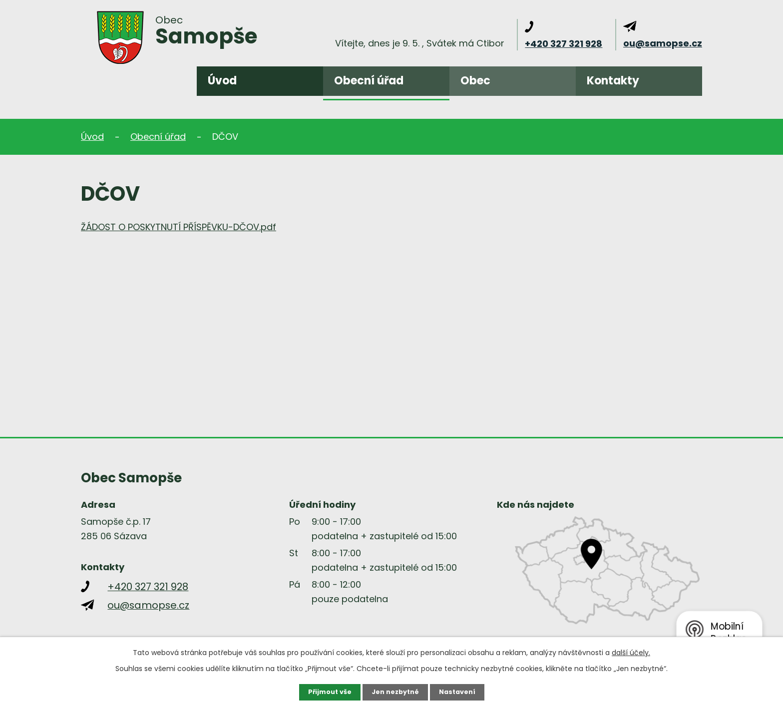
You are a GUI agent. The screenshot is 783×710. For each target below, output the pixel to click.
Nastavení (461, 692)
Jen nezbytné (395, 692)
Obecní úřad (368, 80)
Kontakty (613, 80)
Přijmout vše (325, 692)
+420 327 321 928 (563, 43)
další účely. (631, 652)
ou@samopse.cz (662, 43)
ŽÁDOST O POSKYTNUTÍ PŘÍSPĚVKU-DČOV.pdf (178, 227)
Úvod (222, 80)
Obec (475, 80)
